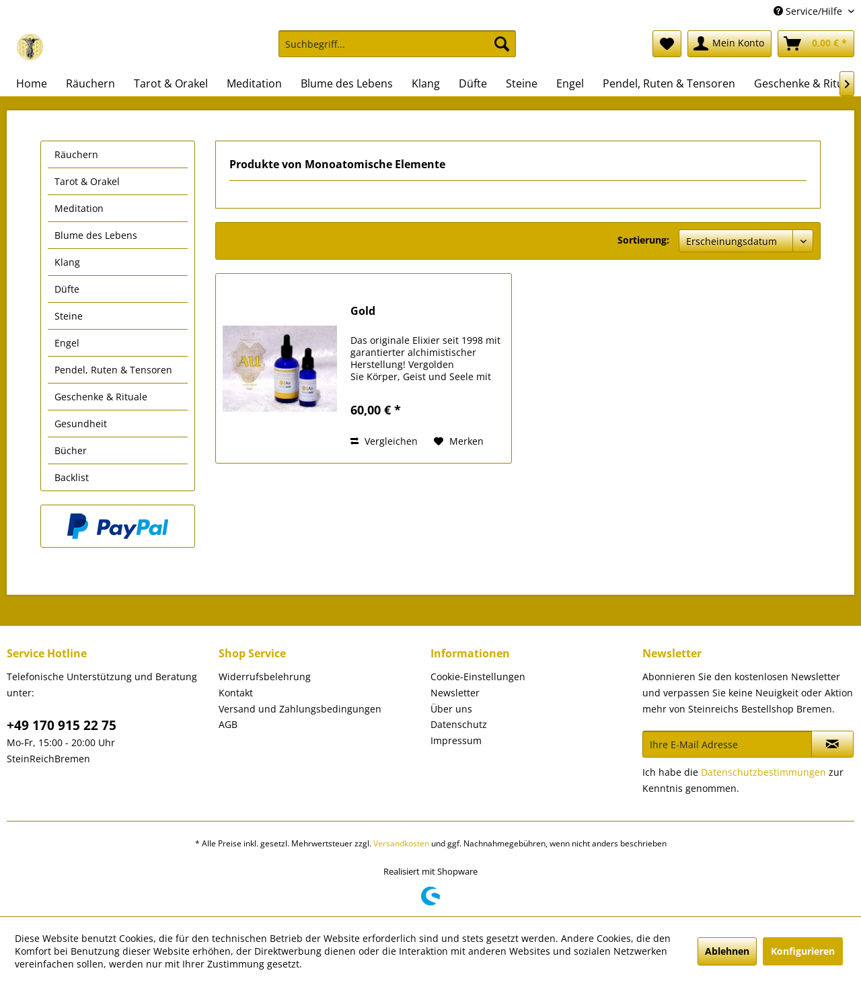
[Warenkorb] (816, 43)
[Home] (32, 83)
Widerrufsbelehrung (265, 676)
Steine (68, 315)
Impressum (456, 740)
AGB (228, 724)
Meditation (79, 208)
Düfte (66, 289)
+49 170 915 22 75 (61, 725)
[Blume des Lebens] (346, 83)
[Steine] (521, 83)
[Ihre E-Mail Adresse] (727, 744)
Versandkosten (401, 843)
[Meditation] (254, 83)
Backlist (71, 477)
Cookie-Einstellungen (477, 676)
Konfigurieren (803, 951)
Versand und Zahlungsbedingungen (300, 708)
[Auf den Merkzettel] (459, 441)
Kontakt (236, 692)
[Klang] (425, 83)
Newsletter (455, 692)
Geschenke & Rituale (100, 396)
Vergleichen (384, 441)
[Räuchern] (90, 83)
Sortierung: (643, 239)
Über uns (451, 708)
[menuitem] (397, 50)
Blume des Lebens (95, 235)
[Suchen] (502, 43)
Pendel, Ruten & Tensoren (113, 369)
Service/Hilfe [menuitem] (809, 11)
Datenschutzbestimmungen (763, 772)
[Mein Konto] (729, 43)
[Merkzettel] (666, 43)
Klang (67, 262)
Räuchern (76, 154)
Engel (66, 342)
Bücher (70, 450)
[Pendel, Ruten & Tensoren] (669, 83)
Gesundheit (80, 423)
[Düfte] (472, 83)
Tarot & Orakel (87, 181)
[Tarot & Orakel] (170, 83)
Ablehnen (727, 951)
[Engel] (570, 83)
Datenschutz (458, 724)
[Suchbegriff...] (397, 43)
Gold (362, 311)
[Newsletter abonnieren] (832, 744)
